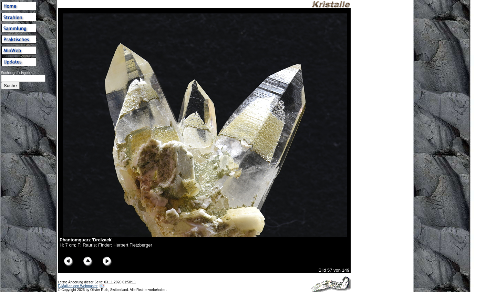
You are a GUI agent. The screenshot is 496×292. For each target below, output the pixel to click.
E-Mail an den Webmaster (77, 286)
